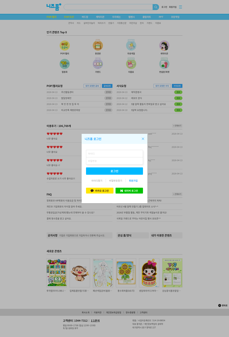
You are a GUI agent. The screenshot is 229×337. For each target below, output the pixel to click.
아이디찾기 (96, 180)
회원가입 (133, 180)
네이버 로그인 (129, 190)
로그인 (114, 171)
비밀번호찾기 (115, 180)
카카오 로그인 (100, 190)
